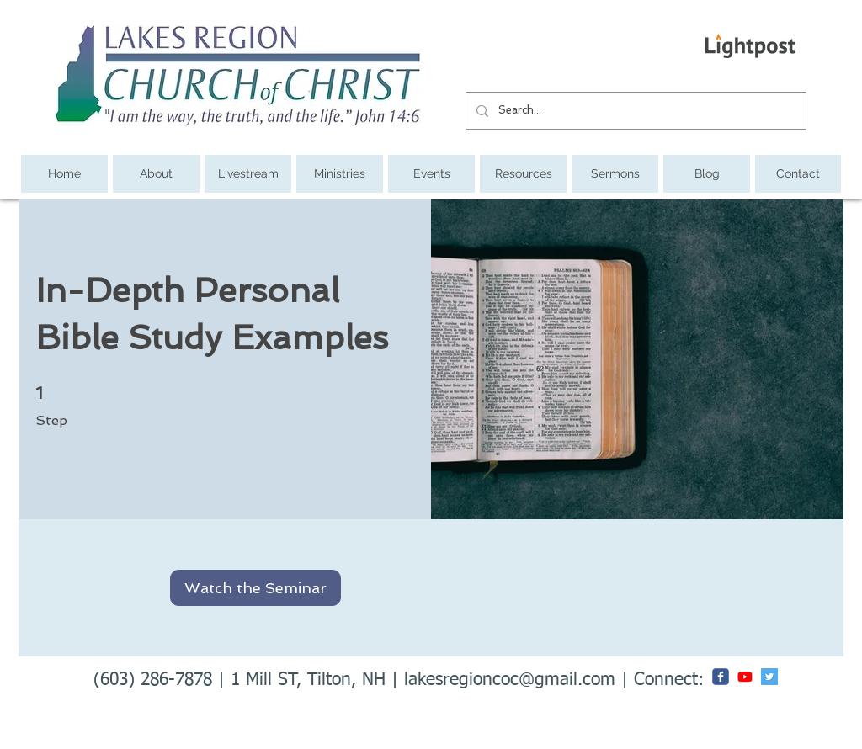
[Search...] (634, 111)
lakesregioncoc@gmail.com (509, 680)
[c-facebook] (720, 676)
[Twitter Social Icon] (769, 676)
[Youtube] (745, 676)
